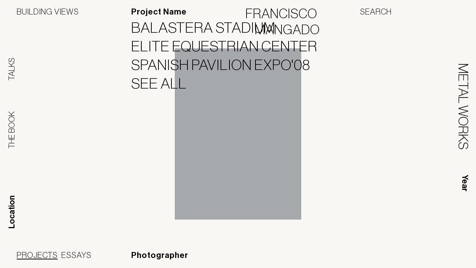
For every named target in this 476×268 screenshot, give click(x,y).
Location (12, 212)
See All (164, 83)
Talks (11, 69)
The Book (11, 130)
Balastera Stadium (208, 27)
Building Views (48, 11)
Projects (37, 255)
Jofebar (439, 255)
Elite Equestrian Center (229, 46)
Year (465, 183)
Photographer (159, 255)
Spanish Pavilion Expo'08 (225, 65)
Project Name (159, 12)
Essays (76, 255)
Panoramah (392, 258)
